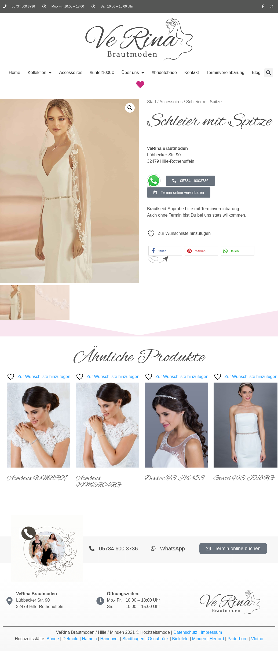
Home (14, 72)
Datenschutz (185, 633)
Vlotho (257, 639)
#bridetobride (164, 72)
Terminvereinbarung (225, 72)
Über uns (133, 72)
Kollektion (40, 72)
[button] (268, 72)
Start (151, 101)
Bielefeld (180, 639)
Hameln (89, 639)
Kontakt (191, 72)
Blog (256, 72)
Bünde (52, 639)
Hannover (109, 639)
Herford (217, 639)
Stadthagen (133, 639)
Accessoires (70, 72)
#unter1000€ (102, 72)
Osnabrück (158, 639)
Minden (199, 639)
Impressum (211, 633)
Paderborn (238, 639)
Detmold (71, 639)
